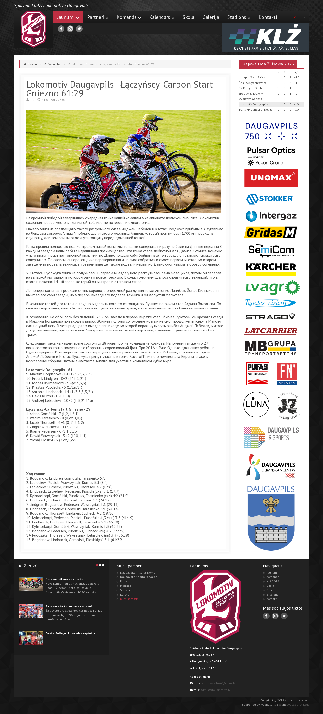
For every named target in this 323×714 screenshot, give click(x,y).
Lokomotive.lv (33, 29)
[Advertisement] (115, 460)
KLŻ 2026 (273, 581)
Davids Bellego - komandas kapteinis (70, 633)
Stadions (238, 17)
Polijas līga (54, 64)
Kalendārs (161, 17)
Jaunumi (68, 17)
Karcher (125, 594)
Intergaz (125, 585)
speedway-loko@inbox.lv (218, 683)
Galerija (211, 17)
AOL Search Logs (298, 704)
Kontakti (268, 17)
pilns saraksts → (131, 599)
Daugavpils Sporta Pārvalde (138, 577)
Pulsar (124, 581)
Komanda (129, 17)
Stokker (125, 590)
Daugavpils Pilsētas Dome (137, 572)
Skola (188, 17)
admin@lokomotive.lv (215, 690)
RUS (302, 17)
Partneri (97, 17)
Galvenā (32, 64)
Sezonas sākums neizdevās (64, 579)
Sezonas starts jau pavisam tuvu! (69, 606)
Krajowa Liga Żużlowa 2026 (267, 64)
